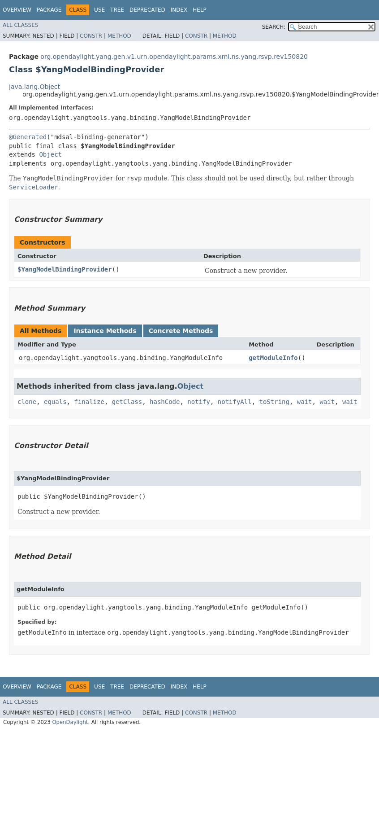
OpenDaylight (70, 722)
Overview (17, 10)
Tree (117, 10)
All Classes (20, 25)
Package (49, 10)
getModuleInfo (273, 357)
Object (50, 154)
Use (99, 10)
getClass (127, 401)
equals (55, 401)
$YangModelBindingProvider (64, 269)
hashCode (165, 401)
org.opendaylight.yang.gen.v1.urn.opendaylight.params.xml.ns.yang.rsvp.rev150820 (174, 56)
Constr (91, 36)
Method (119, 36)
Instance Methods (104, 330)
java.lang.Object (34, 86)
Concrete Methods (181, 330)
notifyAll (235, 401)
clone (26, 401)
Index (179, 10)
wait (304, 401)
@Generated (28, 136)
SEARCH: (274, 27)
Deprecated (147, 10)
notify (198, 401)
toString (274, 401)
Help (200, 10)
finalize (89, 401)
